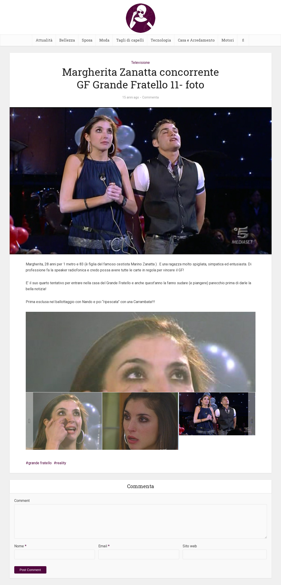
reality (61, 463)
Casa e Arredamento (196, 40)
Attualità (44, 40)
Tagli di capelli (130, 40)
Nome (20, 546)
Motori (227, 40)
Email (104, 546)
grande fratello (40, 463)
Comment (22, 500)
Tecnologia (161, 40)
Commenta (150, 97)
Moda (104, 40)
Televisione (140, 62)
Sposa (87, 40)
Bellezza (67, 40)
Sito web (190, 546)
